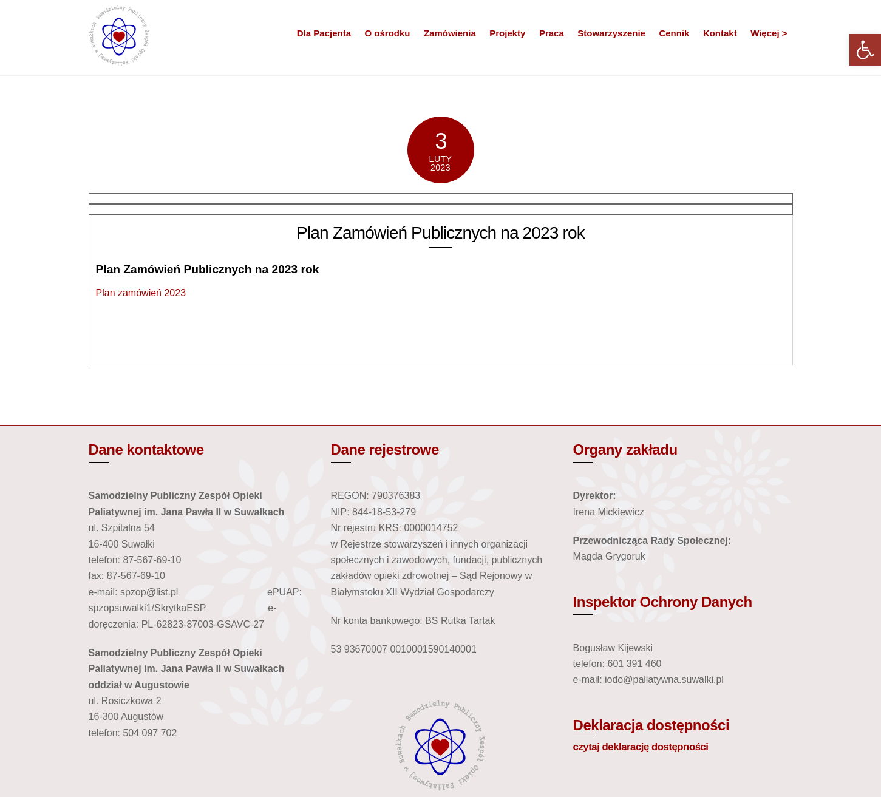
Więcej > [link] (768, 33)
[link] (865, 50)
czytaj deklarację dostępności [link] (641, 747)
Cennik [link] (674, 33)
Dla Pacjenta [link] (324, 33)
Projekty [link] (507, 33)
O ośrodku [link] (387, 33)
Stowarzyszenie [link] (611, 33)
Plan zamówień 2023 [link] (141, 293)
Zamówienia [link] (450, 33)
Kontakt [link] (720, 33)
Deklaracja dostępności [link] (651, 725)
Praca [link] (551, 33)
